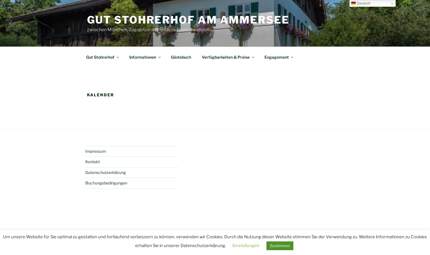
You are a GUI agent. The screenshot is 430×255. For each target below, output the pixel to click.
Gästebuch (181, 57)
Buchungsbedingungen (106, 182)
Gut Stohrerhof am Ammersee (188, 20)
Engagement (279, 57)
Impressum (95, 151)
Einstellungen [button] (245, 245)
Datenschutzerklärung (105, 172)
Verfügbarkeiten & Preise (228, 57)
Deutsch (361, 3)
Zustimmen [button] (280, 245)
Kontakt (92, 161)
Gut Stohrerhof (103, 57)
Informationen (145, 57)
